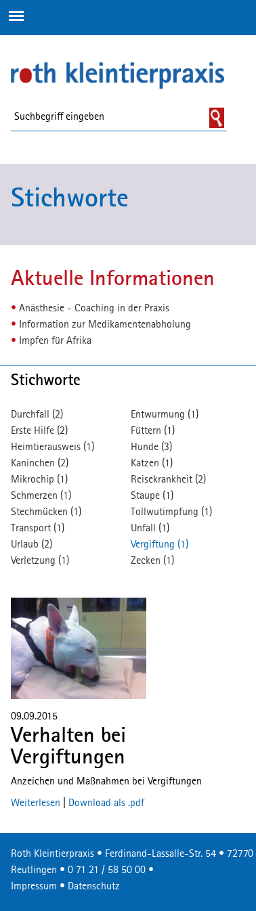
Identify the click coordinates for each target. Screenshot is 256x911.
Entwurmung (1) (164, 414)
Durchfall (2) (37, 414)
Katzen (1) (152, 463)
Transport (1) (37, 528)
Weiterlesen (35, 803)
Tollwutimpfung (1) (171, 512)
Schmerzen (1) (41, 496)
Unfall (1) (150, 528)
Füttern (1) (153, 431)
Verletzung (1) (40, 561)
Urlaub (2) (31, 544)
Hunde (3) (151, 447)
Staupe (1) (152, 496)
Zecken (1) (152, 561)
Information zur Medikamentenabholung (105, 324)
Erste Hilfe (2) (39, 431)
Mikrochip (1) (39, 479)
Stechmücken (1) (46, 512)
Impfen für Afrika (55, 341)
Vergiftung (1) (159, 544)
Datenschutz (94, 886)
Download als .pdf (106, 803)
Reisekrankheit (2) (168, 479)
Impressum (34, 886)
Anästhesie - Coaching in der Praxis (94, 308)
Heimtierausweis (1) (52, 447)
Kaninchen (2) (39, 463)
